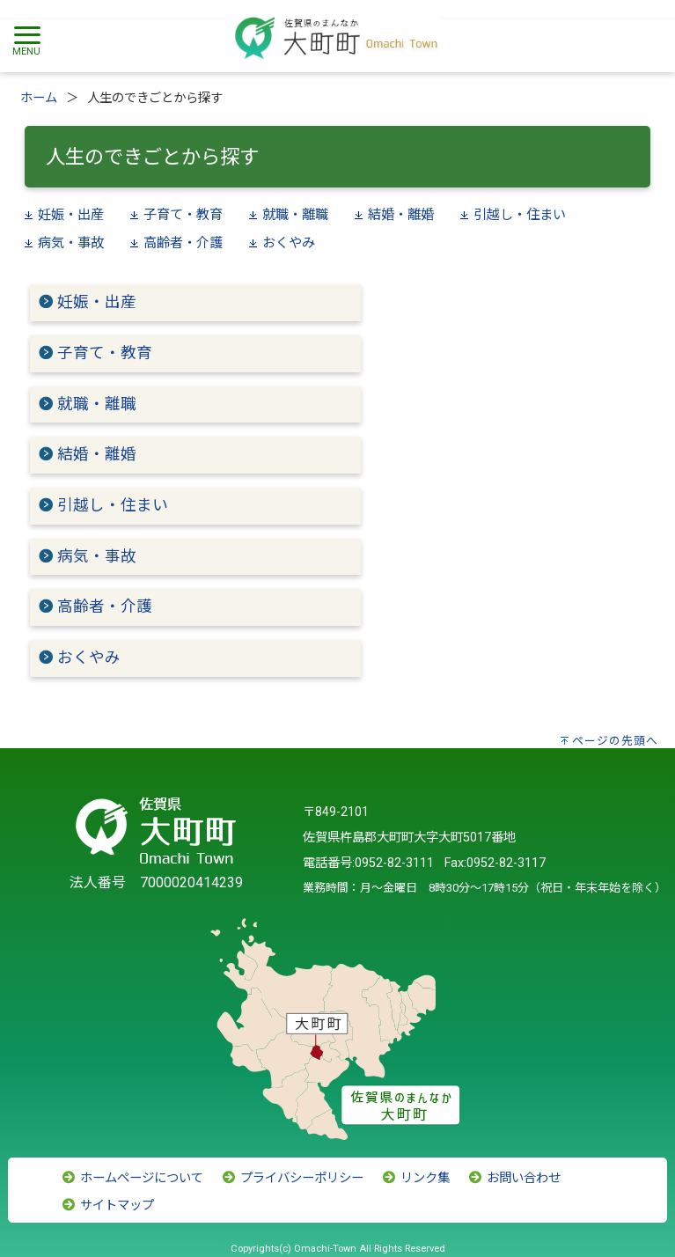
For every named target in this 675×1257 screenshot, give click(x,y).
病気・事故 (71, 243)
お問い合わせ (514, 1178)
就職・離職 (295, 215)
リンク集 (415, 1178)
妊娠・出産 (71, 215)
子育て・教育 (183, 215)
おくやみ (288, 243)
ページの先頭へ (615, 740)
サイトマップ (107, 1205)
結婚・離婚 (401, 215)
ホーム (38, 98)
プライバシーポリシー (292, 1178)
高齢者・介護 (183, 243)
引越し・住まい (519, 215)
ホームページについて (132, 1178)
